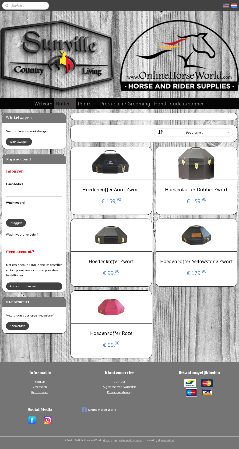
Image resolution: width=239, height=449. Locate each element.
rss (115, 440)
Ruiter (65, 104)
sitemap (107, 440)
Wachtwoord (15, 203)
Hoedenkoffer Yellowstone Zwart (196, 261)
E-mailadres (14, 184)
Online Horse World (99, 410)
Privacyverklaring (119, 392)
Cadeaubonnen (187, 104)
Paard (87, 104)
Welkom (43, 104)
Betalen (40, 381)
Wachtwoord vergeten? (22, 234)
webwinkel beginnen (130, 440)
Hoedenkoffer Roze (111, 333)
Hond (160, 104)
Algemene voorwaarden (119, 387)
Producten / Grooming (125, 104)
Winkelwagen (19, 141)
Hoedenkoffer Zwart (111, 261)
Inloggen (16, 223)
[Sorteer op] (193, 132)
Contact (119, 381)
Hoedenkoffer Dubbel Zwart (196, 189)
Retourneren (39, 392)
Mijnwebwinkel (166, 440)
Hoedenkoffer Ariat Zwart (111, 189)
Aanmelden (17, 326)
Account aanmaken (24, 286)
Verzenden (40, 387)
